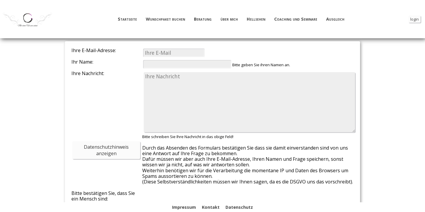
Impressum (184, 207)
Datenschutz (239, 207)
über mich (229, 19)
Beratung (203, 19)
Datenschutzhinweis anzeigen (106, 150)
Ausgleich (335, 19)
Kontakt (211, 207)
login (414, 19)
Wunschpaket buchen (165, 19)
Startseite (127, 19)
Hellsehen (256, 19)
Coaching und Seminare (295, 19)
